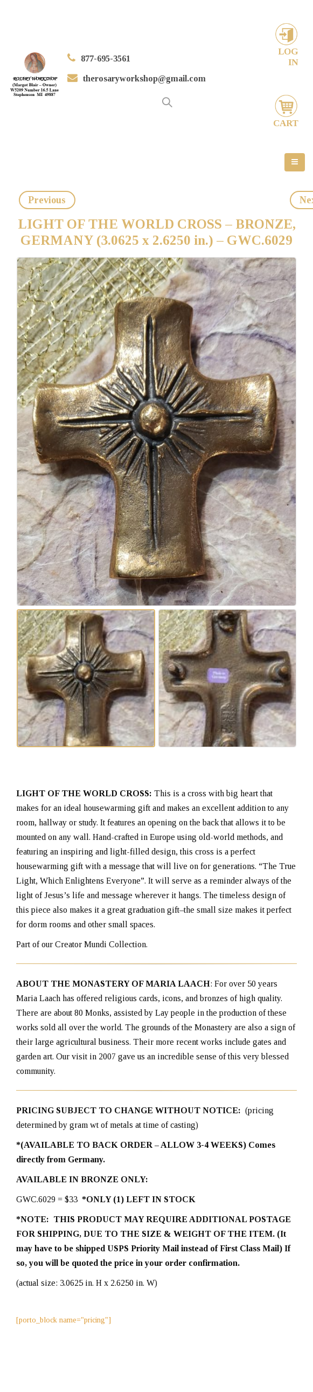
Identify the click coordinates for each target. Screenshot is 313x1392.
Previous (47, 200)
